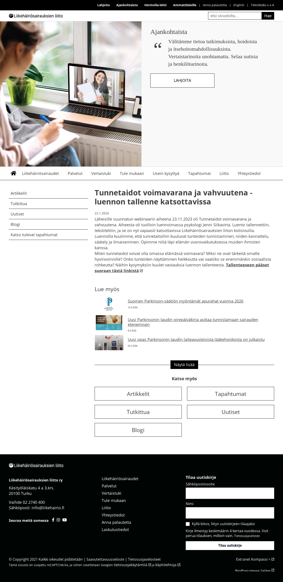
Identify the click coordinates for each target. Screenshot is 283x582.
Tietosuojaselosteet (144, 559)
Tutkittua (19, 203)
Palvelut (75, 173)
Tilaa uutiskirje (230, 545)
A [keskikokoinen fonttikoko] (270, 5)
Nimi (189, 504)
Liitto (224, 173)
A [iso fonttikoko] (273, 5)
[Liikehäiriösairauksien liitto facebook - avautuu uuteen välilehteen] (53, 519)
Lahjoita (182, 80)
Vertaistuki (101, 173)
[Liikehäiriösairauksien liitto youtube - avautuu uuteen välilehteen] (64, 519)
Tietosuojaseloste (247, 536)
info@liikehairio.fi (48, 507)
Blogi (15, 224)
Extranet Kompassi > (253, 559)
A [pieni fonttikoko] (268, 5)
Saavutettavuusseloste (105, 559)
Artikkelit (19, 193)
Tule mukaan (132, 173)
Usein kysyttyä (166, 173)
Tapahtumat (199, 173)
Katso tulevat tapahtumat (34, 234)
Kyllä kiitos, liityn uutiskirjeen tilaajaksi (223, 524)
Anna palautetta (215, 5)
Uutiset (17, 214)
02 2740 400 (34, 502)
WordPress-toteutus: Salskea (252, 570)
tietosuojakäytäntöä (130, 564)
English (238, 5)
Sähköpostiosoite (200, 484)
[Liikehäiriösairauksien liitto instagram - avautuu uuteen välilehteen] (58, 519)
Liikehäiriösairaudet (40, 173)
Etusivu (13, 173)
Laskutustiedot (115, 529)
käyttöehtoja (165, 564)
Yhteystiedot (249, 173)
